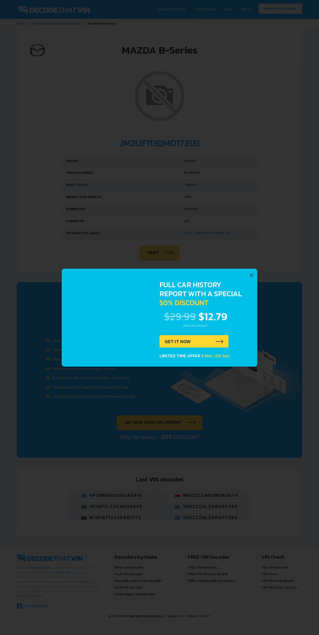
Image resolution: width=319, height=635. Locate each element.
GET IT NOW (178, 341)
